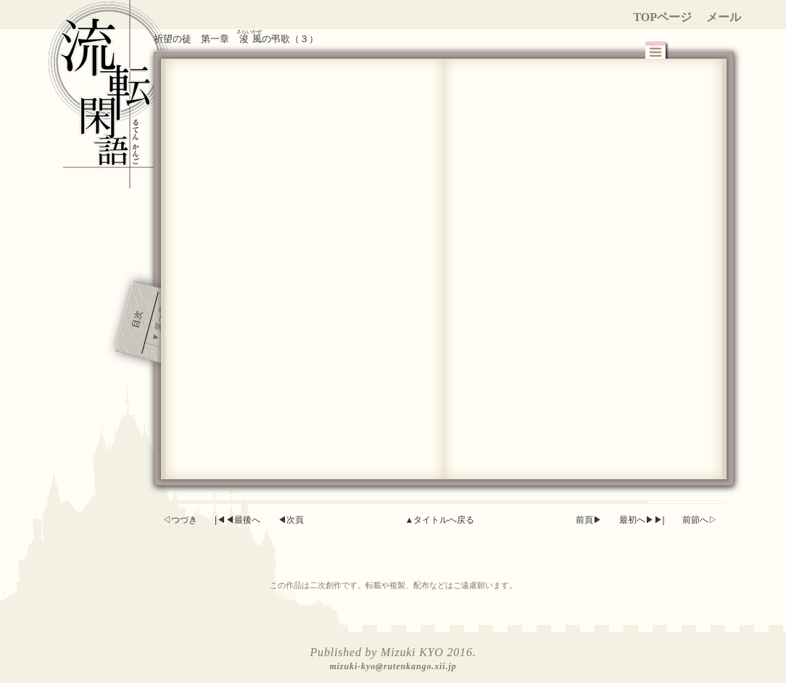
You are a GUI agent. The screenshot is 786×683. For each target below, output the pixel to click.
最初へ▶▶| (642, 520)
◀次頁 (291, 520)
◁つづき (179, 520)
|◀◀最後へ (237, 520)
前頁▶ (589, 520)
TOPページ (662, 17)
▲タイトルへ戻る (439, 520)
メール (723, 17)
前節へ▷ (699, 520)
